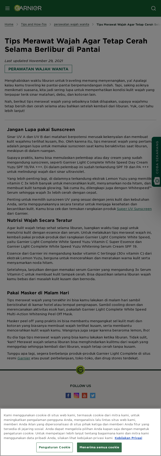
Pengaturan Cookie (54, 447)
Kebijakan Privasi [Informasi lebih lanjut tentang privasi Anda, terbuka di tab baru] (128, 438)
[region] (80, 432)
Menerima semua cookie (99, 447)
